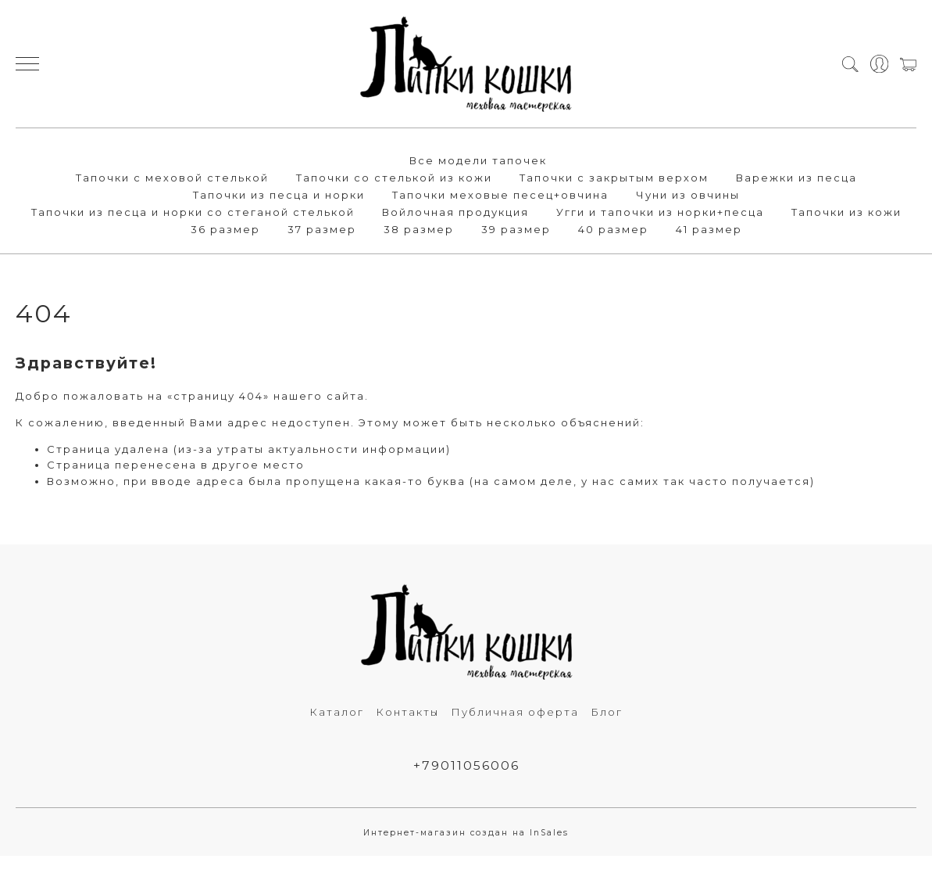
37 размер (321, 229)
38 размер (419, 229)
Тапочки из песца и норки (279, 195)
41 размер (709, 229)
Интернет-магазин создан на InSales (466, 833)
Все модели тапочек (478, 160)
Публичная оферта (515, 712)
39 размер (516, 229)
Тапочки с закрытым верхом (614, 177)
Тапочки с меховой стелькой (172, 177)
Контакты (407, 712)
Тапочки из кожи (846, 212)
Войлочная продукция (455, 212)
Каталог (336, 712)
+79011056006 (466, 765)
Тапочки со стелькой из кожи (394, 177)
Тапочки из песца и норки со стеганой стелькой (193, 212)
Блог (607, 712)
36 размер (225, 229)
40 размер (613, 229)
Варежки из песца (796, 177)
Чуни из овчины (688, 195)
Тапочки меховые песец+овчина (500, 195)
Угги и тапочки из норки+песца (660, 212)
